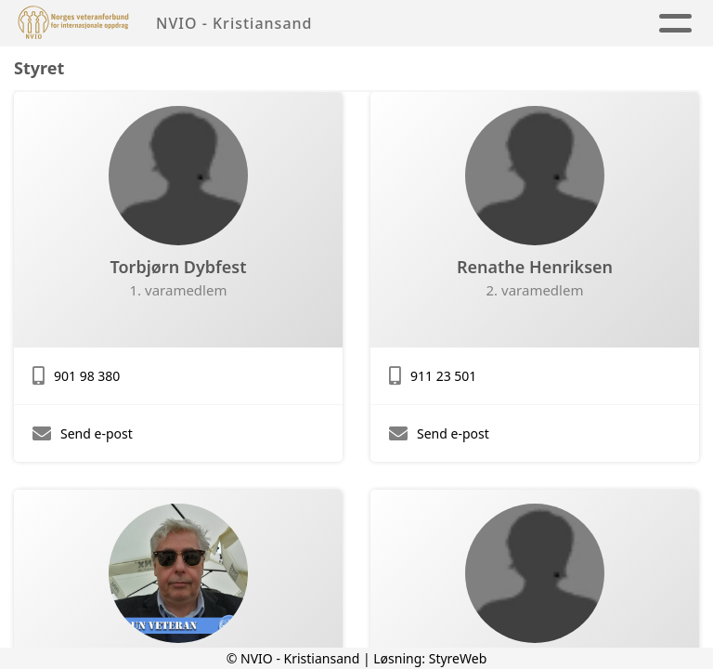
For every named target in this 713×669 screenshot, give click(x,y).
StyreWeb (458, 658)
